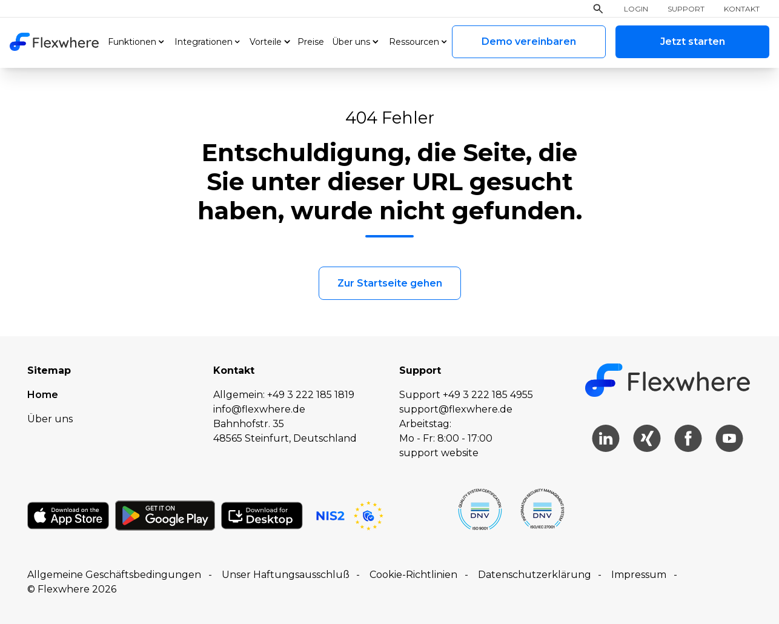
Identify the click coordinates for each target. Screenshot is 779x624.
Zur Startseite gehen (389, 283)
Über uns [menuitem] (50, 419)
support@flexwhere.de (455, 409)
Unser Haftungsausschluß (286, 574)
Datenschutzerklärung (534, 574)
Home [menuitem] (42, 394)
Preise (310, 41)
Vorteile (266, 41)
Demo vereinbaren (529, 41)
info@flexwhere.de (259, 409)
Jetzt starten (692, 41)
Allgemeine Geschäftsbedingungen (114, 574)
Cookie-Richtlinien (413, 574)
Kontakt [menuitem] (742, 9)
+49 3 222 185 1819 (310, 394)
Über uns (351, 41)
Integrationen (203, 41)
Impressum (638, 574)
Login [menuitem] (636, 9)
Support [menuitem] (686, 9)
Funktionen (132, 41)
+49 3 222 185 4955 (488, 394)
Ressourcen (414, 41)
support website (439, 453)
